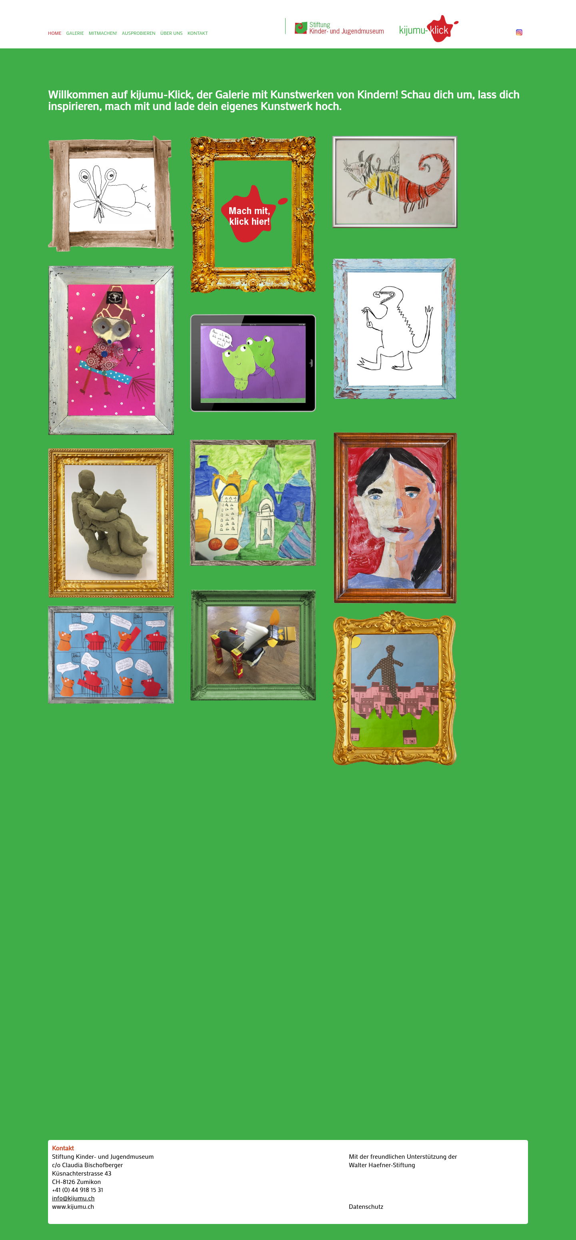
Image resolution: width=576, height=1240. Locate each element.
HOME (54, 33)
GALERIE (75, 33)
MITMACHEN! (103, 33)
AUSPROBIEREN (139, 33)
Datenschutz (366, 1206)
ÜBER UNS (171, 33)
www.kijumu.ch (73, 1206)
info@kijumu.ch (73, 1198)
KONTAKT (198, 33)
